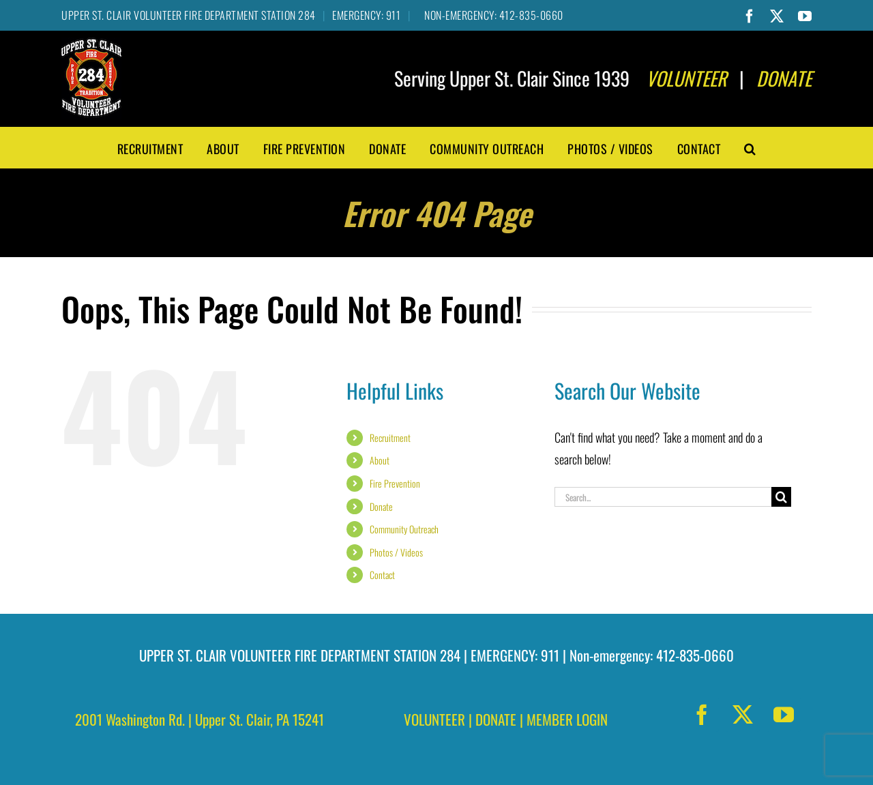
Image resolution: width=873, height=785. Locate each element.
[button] (750, 147)
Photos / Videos (396, 552)
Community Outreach (404, 529)
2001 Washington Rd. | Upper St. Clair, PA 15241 (199, 719)
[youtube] (784, 715)
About (379, 460)
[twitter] (743, 715)
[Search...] (662, 497)
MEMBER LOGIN (567, 719)
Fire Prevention (395, 483)
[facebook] (702, 715)
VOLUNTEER (434, 719)
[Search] (781, 497)
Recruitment (390, 437)
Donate (381, 506)
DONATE (495, 719)
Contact (382, 574)
